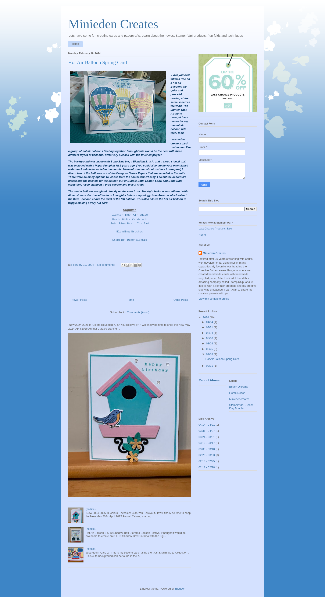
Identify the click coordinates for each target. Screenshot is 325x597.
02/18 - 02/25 (207, 461)
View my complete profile (214, 298)
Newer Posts (79, 299)
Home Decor (237, 392)
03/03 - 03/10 (207, 449)
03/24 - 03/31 (207, 437)
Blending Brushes (130, 231)
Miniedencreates (239, 399)
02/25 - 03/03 (207, 455)
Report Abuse (209, 380)
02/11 (210, 365)
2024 (206, 317)
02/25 (210, 349)
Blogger (180, 588)
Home (75, 43)
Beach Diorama (238, 386)
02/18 (210, 354)
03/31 (210, 327)
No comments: (106, 264)
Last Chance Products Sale (215, 228)
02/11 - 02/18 (207, 467)
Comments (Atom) (138, 312)
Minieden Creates (113, 24)
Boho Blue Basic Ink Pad (130, 223)
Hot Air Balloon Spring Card (97, 62)
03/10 (210, 338)
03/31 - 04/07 (207, 430)
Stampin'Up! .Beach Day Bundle (241, 406)
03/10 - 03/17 (207, 443)
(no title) (91, 509)
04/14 (210, 322)
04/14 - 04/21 (207, 424)
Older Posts (181, 299)
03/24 (210, 332)
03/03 (210, 343)
